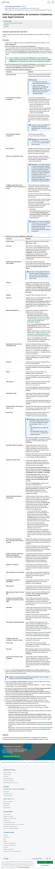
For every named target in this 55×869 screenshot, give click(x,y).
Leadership (6, 837)
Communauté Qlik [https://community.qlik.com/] (37, 858)
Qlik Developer (7, 774)
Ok (45, 862)
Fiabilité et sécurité (8, 816)
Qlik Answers (7, 803)
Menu (53, 2)
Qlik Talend (6, 791)
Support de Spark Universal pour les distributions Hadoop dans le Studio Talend (22, 8)
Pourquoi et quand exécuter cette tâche (13, 23)
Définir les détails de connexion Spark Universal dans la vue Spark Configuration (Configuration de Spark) (28, 10)
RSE (4, 839)
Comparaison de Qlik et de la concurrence (14, 824)
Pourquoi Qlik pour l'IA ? (9, 822)
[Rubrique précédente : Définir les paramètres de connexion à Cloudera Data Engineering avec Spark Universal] (14, 762)
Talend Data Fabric (8, 795)
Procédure (6, 24)
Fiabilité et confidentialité (10, 818)
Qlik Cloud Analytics (8, 801)
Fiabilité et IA (7, 820)
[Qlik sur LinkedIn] (47, 858)
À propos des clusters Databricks (39, 415)
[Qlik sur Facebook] (50, 858)
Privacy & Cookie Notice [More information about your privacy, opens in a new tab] (24, 867)
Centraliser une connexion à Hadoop (22, 49)
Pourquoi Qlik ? (7, 814)
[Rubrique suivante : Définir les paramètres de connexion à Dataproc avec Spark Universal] (41, 762)
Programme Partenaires (9, 845)
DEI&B (5, 841)
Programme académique (10, 843)
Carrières (6, 847)
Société (5, 835)
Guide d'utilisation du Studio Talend (12, 6)
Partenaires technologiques (10, 826)
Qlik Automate (7, 807)
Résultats (6, 26)
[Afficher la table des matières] (3, 6)
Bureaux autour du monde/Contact (12, 851)
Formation (6, 776)
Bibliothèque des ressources (11, 782)
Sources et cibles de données (11, 828)
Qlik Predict (6, 805)
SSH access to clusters (43, 634)
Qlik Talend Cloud (8, 793)
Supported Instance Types (37, 549)
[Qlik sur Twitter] (45, 858)
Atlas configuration (45, 724)
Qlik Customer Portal (9, 780)
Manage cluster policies (42, 455)
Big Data (24, 6)
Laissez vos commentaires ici (11, 756)
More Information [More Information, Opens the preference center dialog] (45, 865)
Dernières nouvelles (8, 849)
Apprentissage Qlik (8, 778)
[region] (27, 864)
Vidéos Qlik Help (8, 772)
